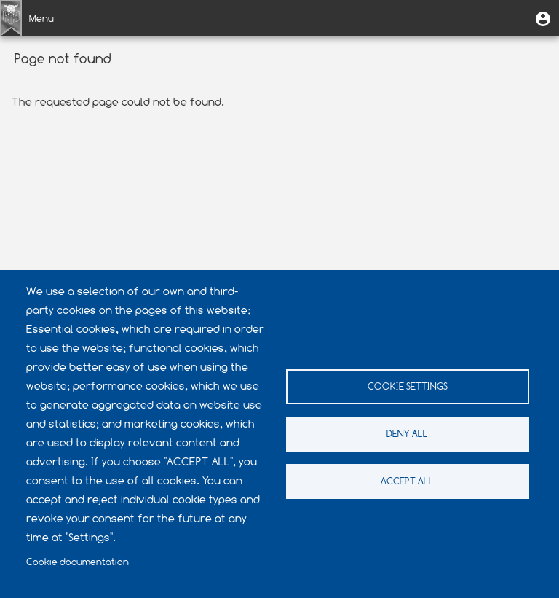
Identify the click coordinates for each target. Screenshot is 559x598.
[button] (543, 18)
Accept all (407, 481)
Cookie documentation (77, 561)
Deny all (407, 433)
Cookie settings (408, 386)
